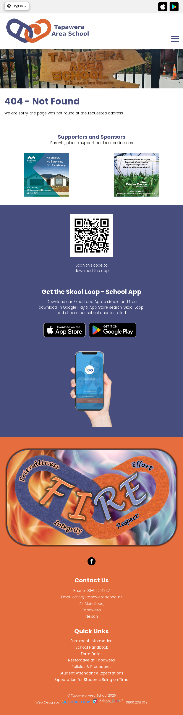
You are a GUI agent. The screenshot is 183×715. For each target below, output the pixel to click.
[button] (16, 6)
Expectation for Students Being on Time (91, 679)
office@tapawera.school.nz (97, 597)
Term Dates (91, 653)
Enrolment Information (92, 640)
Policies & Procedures (91, 666)
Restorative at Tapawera (91, 660)
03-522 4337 (98, 590)
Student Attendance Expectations (91, 673)
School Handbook (91, 647)
